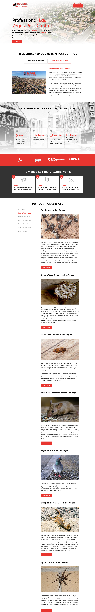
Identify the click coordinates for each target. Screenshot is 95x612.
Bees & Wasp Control (24, 213)
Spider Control (22, 231)
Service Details (46, 267)
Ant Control (21, 209)
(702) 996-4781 (78, 3)
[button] (45, 5)
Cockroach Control (24, 216)
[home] (20, 5)
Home (39, 5)
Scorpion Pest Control (25, 227)
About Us (52, 5)
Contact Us (77, 6)
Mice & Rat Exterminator (25, 220)
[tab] (35, 60)
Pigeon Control (23, 224)
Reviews (58, 5)
